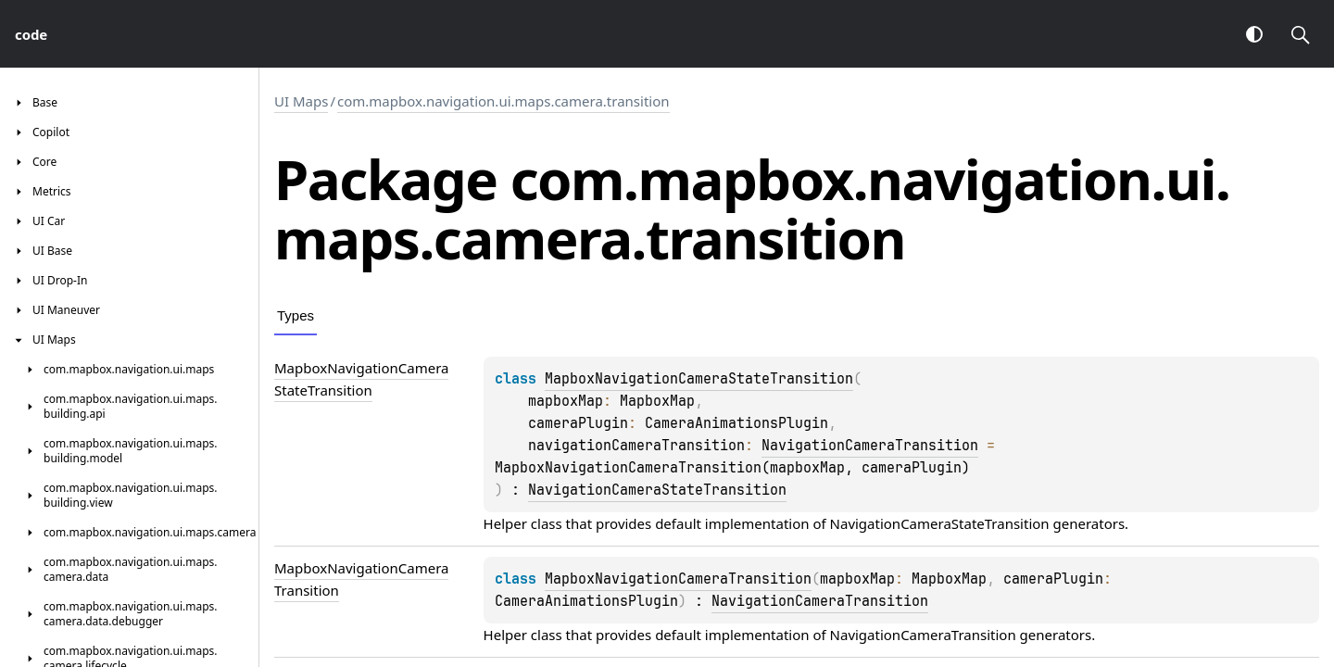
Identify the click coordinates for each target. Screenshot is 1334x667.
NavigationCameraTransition (869, 445)
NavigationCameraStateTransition (657, 490)
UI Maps (301, 101)
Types (295, 315)
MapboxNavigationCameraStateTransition (699, 379)
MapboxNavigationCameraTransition (678, 579)
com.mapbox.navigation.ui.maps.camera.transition (503, 101)
